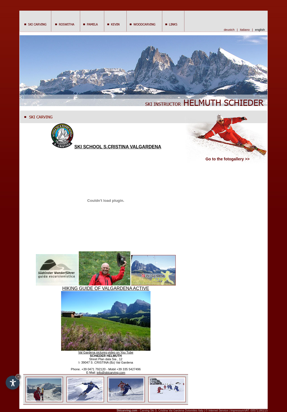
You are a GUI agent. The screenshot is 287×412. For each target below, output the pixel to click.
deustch (229, 29)
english (261, 29)
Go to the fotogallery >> (227, 159)
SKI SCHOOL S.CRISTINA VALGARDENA (105, 146)
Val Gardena (176, 410)
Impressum (237, 410)
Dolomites (191, 410)
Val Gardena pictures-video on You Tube (105, 352)
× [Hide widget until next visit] (18, 376)
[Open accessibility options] (13, 383)
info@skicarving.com (111, 372)
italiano (245, 29)
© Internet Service (217, 410)
